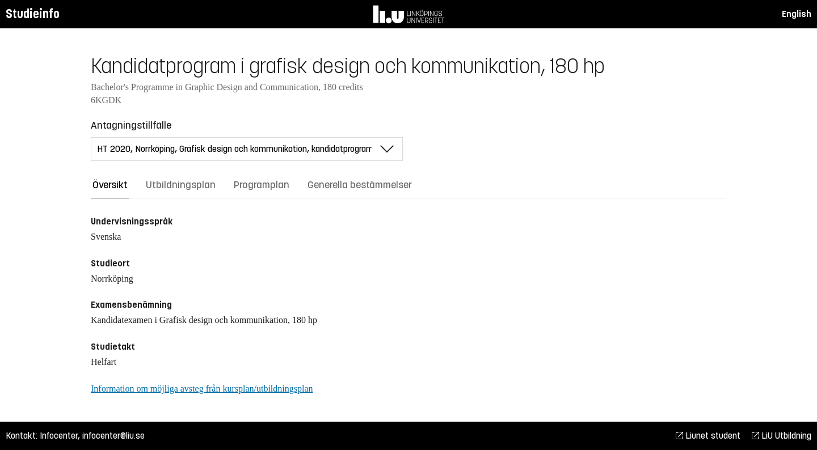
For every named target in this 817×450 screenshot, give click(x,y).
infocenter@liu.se (113, 435)
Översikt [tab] (110, 185)
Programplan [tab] (261, 185)
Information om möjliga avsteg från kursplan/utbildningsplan (202, 388)
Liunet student (708, 435)
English (796, 14)
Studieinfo (33, 14)
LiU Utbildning (781, 435)
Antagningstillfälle (131, 125)
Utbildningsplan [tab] (181, 185)
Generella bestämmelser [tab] (360, 185)
